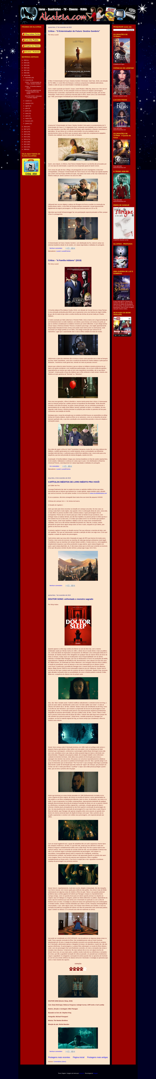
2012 (25, 142)
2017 (25, 129)
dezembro (28, 77)
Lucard (58, 251)
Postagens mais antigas (97, 1057)
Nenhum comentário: (56, 248)
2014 (25, 136)
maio (27, 113)
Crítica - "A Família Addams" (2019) (64, 260)
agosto (27, 106)
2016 (25, 131)
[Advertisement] (84, 255)
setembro (28, 103)
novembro (28, 80)
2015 (25, 134)
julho (26, 108)
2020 (25, 73)
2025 (25, 60)
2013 (25, 139)
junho (27, 111)
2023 (25, 65)
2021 (25, 70)
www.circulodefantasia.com (98, 493)
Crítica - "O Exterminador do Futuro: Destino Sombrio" (74, 31)
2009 (25, 149)
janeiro (27, 123)
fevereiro (28, 121)
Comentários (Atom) (60, 1061)
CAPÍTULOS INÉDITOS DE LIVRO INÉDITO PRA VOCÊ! (74, 482)
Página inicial (78, 1057)
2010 (25, 147)
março (27, 118)
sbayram (81, 1073)
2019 (25, 75)
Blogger (95, 1073)
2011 (25, 144)
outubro (27, 101)
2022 (25, 68)
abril (26, 116)
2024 (25, 62)
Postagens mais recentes (59, 1057)
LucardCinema (65, 251)
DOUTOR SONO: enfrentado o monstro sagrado (70, 599)
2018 (25, 126)
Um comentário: (55, 466)
